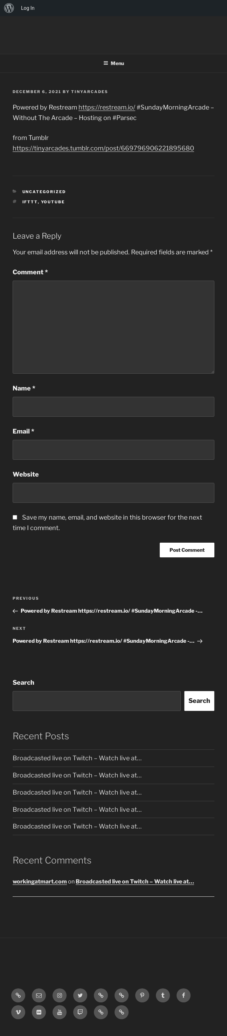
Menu (113, 63)
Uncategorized (44, 191)
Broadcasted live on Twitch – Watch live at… (77, 758)
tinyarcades (89, 91)
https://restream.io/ (106, 107)
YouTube (53, 201)
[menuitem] (9, 8)
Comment (30, 272)
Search (23, 682)
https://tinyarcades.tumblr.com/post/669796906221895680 (103, 148)
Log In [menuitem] (27, 8)
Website (26, 474)
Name (24, 388)
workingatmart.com (40, 881)
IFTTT (30, 201)
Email (23, 431)
